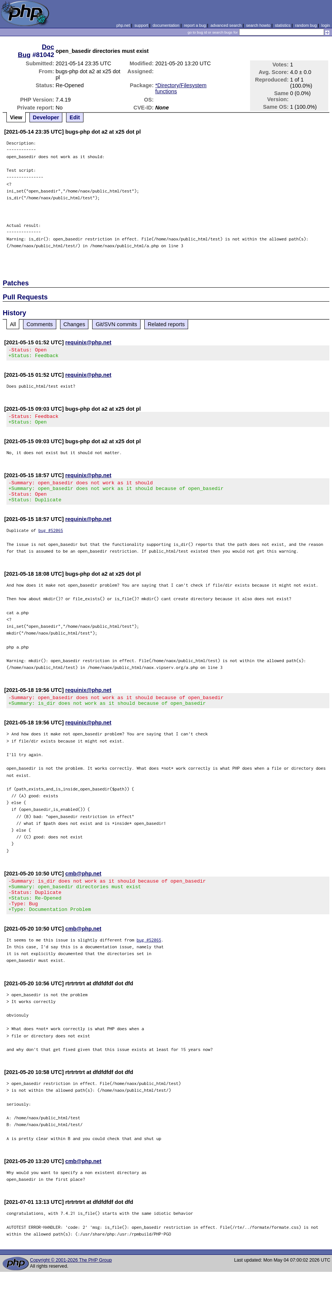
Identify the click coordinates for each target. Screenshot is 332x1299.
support (141, 25)
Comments (39, 324)
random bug (306, 25)
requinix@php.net (88, 342)
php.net (123, 25)
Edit (74, 117)
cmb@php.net (83, 885)
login (325, 25)
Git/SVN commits (116, 324)
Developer (46, 117)
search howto (258, 25)
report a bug (195, 25)
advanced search (225, 25)
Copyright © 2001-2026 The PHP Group (71, 1278)
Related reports (166, 324)
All (13, 324)
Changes (74, 324)
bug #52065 (51, 539)
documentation (166, 25)
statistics (282, 25)
